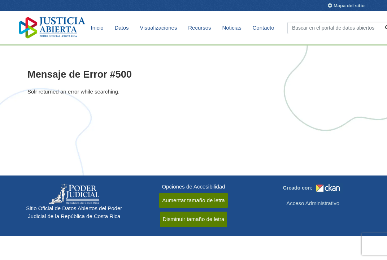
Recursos (199, 28)
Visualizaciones (158, 28)
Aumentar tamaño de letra (193, 200)
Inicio (97, 28)
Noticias (231, 28)
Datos (121, 28)
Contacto (263, 28)
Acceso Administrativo (312, 203)
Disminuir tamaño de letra (194, 219)
